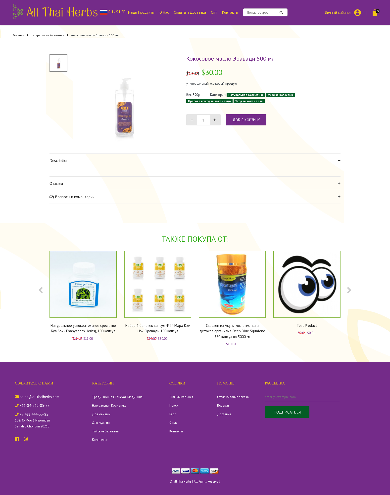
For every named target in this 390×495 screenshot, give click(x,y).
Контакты (230, 12)
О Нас (164, 12)
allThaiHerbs (182, 481)
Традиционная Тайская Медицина (117, 397)
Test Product (307, 325)
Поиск (173, 405)
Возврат (223, 405)
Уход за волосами (280, 95)
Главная (20, 35)
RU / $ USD (113, 11)
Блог (172, 414)
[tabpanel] (123, 103)
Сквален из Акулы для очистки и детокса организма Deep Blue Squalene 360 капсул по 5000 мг (232, 331)
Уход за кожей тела (249, 101)
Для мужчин (101, 422)
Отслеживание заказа (233, 397)
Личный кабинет (338, 12)
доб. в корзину (246, 119)
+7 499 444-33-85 (31, 414)
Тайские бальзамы (105, 431)
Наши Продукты (141, 12)
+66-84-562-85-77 (32, 405)
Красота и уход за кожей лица (209, 101)
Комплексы (100, 440)
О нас (173, 422)
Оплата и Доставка (190, 12)
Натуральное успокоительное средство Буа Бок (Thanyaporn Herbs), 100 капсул (83, 328)
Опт (214, 12)
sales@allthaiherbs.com (37, 396)
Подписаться (287, 412)
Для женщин (101, 414)
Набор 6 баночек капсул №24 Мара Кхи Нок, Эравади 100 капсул (157, 328)
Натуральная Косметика (49, 35)
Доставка (224, 414)
